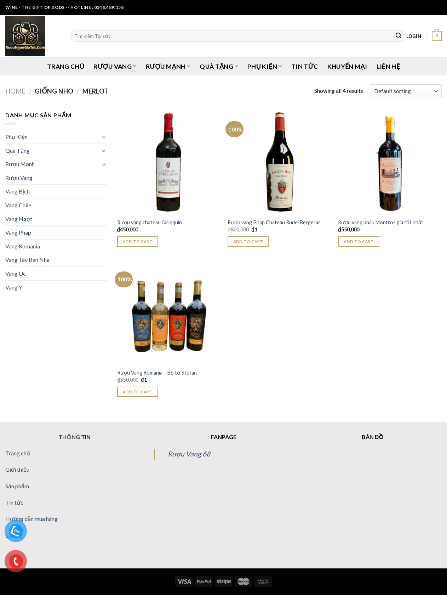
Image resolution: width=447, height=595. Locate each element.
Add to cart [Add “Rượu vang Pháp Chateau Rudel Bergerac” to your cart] (248, 241)
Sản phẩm (17, 486)
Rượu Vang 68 (189, 454)
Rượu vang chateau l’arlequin (149, 222)
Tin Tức (304, 66)
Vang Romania (22, 246)
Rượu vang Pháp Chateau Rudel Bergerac (274, 222)
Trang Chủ (65, 66)
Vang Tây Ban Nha (27, 259)
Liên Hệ (388, 66)
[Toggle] (104, 137)
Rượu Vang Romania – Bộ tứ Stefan (157, 373)
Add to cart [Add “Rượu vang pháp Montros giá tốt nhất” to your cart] (359, 241)
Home (15, 91)
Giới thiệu (17, 469)
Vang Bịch (17, 191)
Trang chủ (17, 453)
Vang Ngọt (18, 218)
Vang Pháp (18, 232)
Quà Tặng (219, 66)
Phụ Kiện (264, 66)
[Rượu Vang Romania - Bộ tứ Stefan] (169, 313)
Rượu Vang (114, 66)
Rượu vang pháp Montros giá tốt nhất (380, 222)
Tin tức (14, 502)
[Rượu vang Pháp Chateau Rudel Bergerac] (279, 162)
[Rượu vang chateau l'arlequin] (169, 162)
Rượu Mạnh (168, 66)
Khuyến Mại (347, 66)
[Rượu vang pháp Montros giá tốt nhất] (390, 162)
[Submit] (398, 36)
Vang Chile (18, 205)
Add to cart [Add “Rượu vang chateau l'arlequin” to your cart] (137, 241)
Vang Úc (15, 273)
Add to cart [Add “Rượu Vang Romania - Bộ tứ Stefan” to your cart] (137, 391)
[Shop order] (406, 91)
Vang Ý (13, 287)
